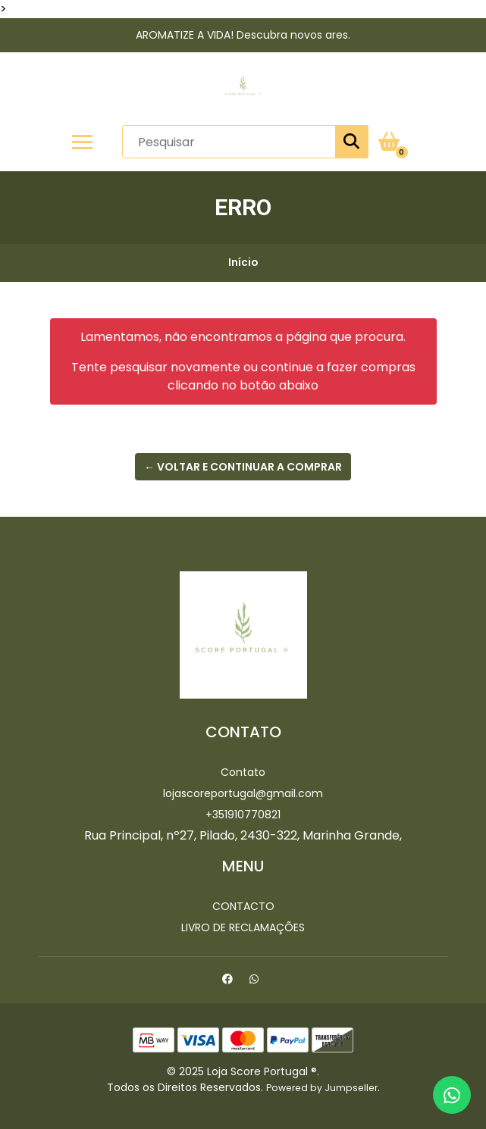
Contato (243, 772)
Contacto (243, 906)
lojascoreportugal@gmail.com (243, 793)
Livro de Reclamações (243, 927)
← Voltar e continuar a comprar (243, 466)
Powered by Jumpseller (322, 1087)
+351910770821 (243, 814)
